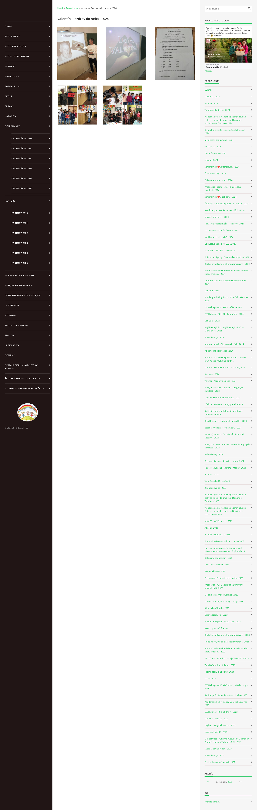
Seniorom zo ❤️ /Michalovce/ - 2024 (222, 166)
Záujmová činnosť (16, 325)
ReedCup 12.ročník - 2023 (217, 628)
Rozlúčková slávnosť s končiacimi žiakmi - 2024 (227, 263)
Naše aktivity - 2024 (214, 454)
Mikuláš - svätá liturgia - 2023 (218, 521)
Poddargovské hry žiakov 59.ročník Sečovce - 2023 (226, 703)
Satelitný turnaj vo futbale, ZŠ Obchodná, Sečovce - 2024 (224, 436)
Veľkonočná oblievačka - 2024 (219, 350)
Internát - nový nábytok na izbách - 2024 (224, 344)
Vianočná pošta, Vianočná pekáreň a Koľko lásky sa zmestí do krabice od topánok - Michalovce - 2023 (225, 511)
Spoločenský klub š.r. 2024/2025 (220, 250)
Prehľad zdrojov (212, 801)
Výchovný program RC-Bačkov (24, 388)
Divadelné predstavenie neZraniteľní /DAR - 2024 (225, 131)
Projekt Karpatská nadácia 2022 (220, 762)
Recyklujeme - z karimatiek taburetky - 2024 (226, 420)
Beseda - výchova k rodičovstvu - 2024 (223, 427)
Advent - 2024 (211, 160)
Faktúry (10, 200)
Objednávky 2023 (21, 168)
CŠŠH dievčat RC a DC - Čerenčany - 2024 (224, 313)
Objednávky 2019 (21, 138)
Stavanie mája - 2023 (214, 755)
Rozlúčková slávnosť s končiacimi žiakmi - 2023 (227, 634)
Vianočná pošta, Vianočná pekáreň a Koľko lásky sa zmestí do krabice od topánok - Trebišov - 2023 (225, 498)
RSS (26, 428)
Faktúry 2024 (19, 252)
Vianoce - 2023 (211, 474)
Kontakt (10, 66)
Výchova (10, 315)
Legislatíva (12, 345)
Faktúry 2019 (19, 213)
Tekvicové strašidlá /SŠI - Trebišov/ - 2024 (224, 223)
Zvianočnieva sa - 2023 (215, 487)
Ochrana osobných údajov (23, 295)
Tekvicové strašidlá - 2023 (217, 564)
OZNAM (208, 71)
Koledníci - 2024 (212, 96)
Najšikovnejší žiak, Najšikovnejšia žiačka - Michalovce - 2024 (224, 329)
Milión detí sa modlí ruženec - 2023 (221, 594)
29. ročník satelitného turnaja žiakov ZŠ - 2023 (227, 658)
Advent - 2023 (211, 527)
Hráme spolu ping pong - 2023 (219, 671)
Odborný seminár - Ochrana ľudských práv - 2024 (226, 282)
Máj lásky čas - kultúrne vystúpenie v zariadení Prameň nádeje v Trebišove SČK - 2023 (227, 740)
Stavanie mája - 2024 (214, 337)
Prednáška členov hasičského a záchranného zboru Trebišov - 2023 (226, 650)
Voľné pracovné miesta (20, 275)
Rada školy (12, 76)
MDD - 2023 (210, 678)
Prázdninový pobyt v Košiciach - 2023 (223, 621)
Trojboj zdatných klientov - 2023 (220, 725)
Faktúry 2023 (19, 242)
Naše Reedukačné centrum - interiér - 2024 (225, 467)
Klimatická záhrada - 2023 (217, 608)
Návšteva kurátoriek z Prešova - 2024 (222, 397)
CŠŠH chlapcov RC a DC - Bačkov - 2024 (223, 307)
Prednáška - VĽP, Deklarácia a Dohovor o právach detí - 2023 (224, 586)
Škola (8, 96)
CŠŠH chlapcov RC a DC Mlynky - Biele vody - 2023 (226, 687)
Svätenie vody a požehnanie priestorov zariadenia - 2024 (224, 412)
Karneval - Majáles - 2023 (216, 718)
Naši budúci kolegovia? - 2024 (219, 237)
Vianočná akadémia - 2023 (217, 481)
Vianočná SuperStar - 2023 (217, 534)
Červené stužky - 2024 (215, 173)
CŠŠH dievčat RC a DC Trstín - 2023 (221, 711)
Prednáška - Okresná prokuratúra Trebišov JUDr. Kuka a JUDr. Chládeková (225, 359)
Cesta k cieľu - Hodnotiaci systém (22, 367)
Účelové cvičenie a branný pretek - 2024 (224, 404)
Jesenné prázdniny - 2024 (217, 216)
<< (208, 781)
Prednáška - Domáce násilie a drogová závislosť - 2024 (223, 188)
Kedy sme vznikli (15, 46)
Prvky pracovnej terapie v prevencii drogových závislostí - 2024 (227, 446)
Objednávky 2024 (21, 178)
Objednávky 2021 (21, 148)
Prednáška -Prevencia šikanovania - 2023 (224, 541)
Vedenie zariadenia (17, 56)
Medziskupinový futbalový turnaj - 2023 (224, 601)
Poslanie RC (12, 36)
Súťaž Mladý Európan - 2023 (218, 748)
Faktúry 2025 (19, 262)
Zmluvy (9, 335)
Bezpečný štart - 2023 (215, 571)
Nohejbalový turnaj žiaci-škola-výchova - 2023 (227, 641)
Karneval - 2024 (212, 374)
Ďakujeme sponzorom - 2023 (218, 557)
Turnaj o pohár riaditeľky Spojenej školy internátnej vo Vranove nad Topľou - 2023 (225, 549)
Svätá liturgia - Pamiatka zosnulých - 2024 (225, 210)
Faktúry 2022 (19, 232)
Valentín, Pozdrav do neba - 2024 (220, 380)
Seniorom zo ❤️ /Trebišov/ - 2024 (221, 196)
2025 (230, 781)
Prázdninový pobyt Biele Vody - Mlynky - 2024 (227, 257)
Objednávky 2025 (21, 188)
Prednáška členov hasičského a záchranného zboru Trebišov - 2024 (226, 272)
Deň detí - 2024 (212, 290)
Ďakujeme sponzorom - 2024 (218, 180)
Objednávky (12, 126)
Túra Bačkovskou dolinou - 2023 (220, 665)
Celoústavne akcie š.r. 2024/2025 (220, 243)
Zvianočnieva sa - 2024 (215, 153)
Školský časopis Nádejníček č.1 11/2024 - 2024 (226, 203)
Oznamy (10, 355)
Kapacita (10, 116)
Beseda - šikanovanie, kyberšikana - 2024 (224, 461)
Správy (9, 106)
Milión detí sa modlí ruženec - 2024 (221, 230)
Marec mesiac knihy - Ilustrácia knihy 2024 (225, 367)
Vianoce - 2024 (211, 103)
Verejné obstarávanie (19, 285)
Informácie (12, 305)
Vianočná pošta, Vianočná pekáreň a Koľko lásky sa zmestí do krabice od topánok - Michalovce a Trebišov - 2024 (225, 120)
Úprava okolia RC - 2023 (216, 731)
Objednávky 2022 (21, 158)
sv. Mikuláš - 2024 (213, 146)
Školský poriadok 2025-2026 (22, 378)
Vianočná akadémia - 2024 (217, 109)
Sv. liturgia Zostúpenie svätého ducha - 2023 (226, 695)
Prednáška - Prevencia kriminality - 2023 (224, 578)
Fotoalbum (12, 86)
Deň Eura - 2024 (212, 320)
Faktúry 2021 (19, 223)
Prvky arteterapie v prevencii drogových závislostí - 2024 (224, 389)
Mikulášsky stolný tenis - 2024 (219, 139)
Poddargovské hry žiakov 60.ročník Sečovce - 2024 (226, 299)
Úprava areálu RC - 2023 (216, 614)
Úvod (8, 26)
